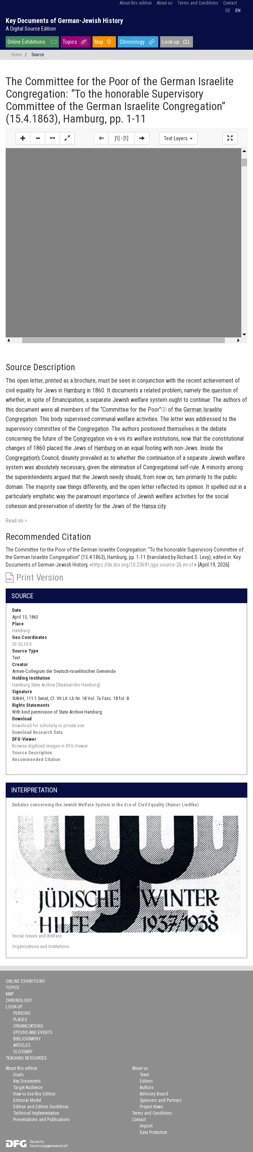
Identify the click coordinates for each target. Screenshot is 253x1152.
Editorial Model (27, 1100)
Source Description (32, 752)
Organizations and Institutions (40, 946)
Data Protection (153, 1132)
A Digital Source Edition (31, 29)
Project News (151, 1106)
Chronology (132, 42)
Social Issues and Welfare (37, 936)
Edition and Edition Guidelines (41, 1106)
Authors (147, 1087)
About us (165, 3)
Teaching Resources (26, 1058)
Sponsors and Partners (161, 1100)
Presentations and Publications (41, 1119)
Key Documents (27, 1081)
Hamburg (21, 630)
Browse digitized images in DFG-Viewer (50, 746)
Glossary (23, 1051)
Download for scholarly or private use (48, 725)
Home (16, 54)
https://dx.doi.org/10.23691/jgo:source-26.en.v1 (143, 565)
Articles (21, 1045)
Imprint (146, 1126)
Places (20, 1019)
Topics (70, 42)
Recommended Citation (36, 759)
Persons (21, 1013)
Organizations (28, 1026)
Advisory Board (154, 1094)
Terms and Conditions (197, 3)
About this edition (136, 3)
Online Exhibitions (26, 42)
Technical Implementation (36, 1113)
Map (98, 42)
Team (144, 1074)
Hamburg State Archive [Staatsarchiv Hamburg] (56, 685)
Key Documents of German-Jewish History (64, 21)
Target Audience (27, 1087)
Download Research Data (37, 732)
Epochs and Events (32, 1032)
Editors (146, 1081)
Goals (18, 1074)
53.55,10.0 (21, 644)
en (238, 10)
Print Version (39, 577)
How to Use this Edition (34, 1094)
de (227, 10)
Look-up (170, 42)
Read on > (16, 521)
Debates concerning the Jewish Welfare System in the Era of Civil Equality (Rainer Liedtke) (105, 804)
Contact (230, 3)
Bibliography (27, 1039)
